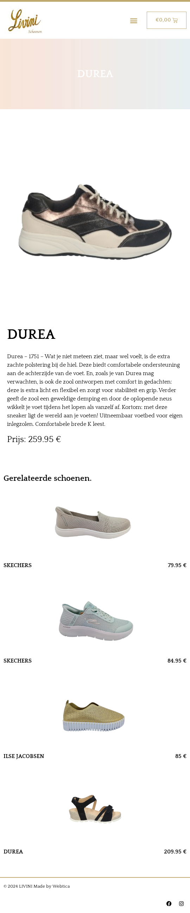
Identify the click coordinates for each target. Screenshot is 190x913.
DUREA (13, 852)
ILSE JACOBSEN (24, 756)
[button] (134, 20)
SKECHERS (18, 565)
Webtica (61, 886)
